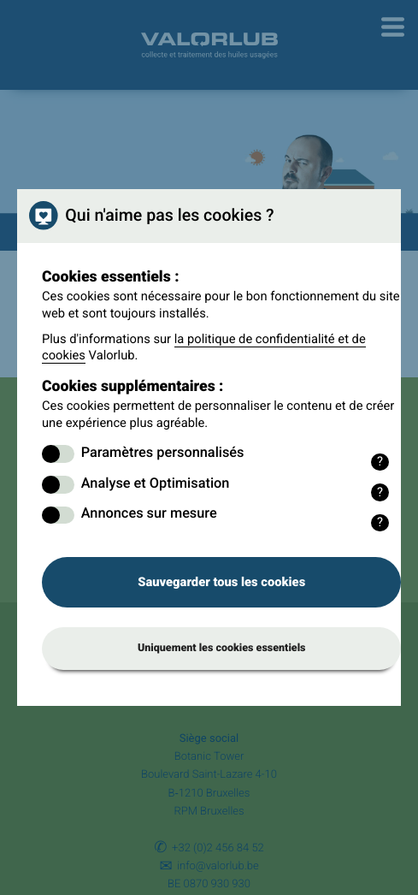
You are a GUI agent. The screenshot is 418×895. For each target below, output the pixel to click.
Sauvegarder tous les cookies (221, 582)
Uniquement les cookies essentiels (222, 648)
